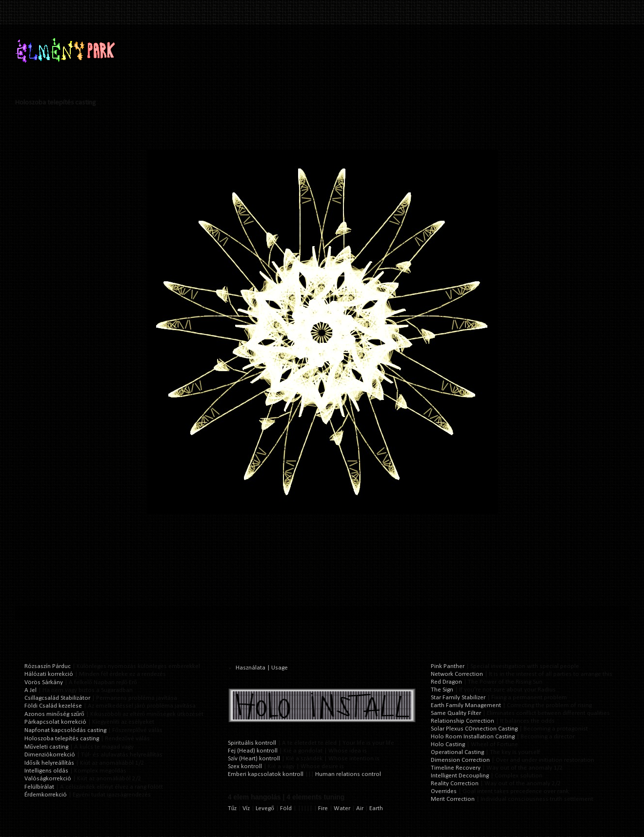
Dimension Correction (460, 760)
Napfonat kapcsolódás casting (65, 730)
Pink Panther (447, 666)
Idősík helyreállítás (49, 763)
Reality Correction (455, 783)
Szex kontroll (245, 766)
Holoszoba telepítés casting (61, 738)
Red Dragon (446, 682)
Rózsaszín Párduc (47, 666)
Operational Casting (457, 752)
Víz (246, 808)
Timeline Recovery (456, 768)
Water (342, 808)
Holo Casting (448, 744)
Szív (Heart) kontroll (254, 758)
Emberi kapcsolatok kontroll (265, 774)
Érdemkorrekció (45, 795)
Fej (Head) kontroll (253, 751)
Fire (323, 808)
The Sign (442, 690)
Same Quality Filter (456, 713)
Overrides (444, 791)
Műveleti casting (46, 747)
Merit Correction (453, 799)
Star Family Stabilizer (458, 697)
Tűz (232, 808)
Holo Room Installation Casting (473, 736)
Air (359, 808)
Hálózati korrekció (48, 674)
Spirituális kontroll (252, 743)
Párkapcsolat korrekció (55, 722)
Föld (286, 808)
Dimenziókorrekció (49, 755)
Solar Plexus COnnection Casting (474, 729)
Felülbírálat (39, 787)
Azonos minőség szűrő (54, 714)
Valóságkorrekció (47, 778)
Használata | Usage (262, 668)
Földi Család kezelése (53, 706)
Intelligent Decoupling (460, 776)
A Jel (30, 690)
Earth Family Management (466, 705)
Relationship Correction (462, 721)
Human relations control (348, 774)
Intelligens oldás (46, 771)
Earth (376, 808)
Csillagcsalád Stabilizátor (57, 698)
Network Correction (457, 674)
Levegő (265, 808)
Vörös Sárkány (43, 682)
